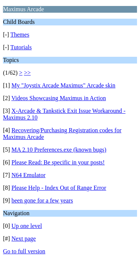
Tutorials (21, 47)
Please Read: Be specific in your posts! (58, 162)
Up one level (27, 226)
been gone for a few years (42, 200)
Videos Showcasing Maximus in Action (58, 98)
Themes (19, 34)
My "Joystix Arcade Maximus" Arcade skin (63, 85)
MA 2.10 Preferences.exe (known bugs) (59, 149)
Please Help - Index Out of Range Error (59, 188)
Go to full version (24, 251)
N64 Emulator (29, 175)
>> (27, 72)
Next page (24, 238)
